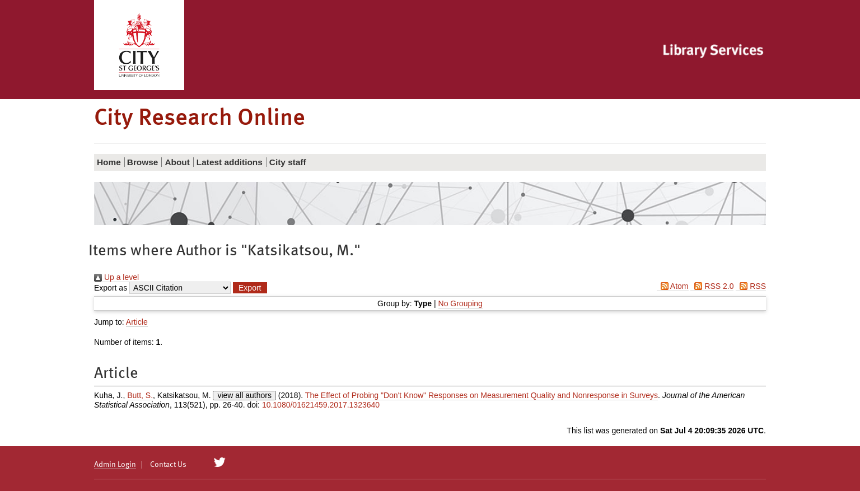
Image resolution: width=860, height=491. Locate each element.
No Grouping (460, 303)
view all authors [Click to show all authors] (244, 395)
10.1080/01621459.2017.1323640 (321, 404)
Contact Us (168, 465)
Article (137, 321)
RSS (751, 286)
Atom (673, 286)
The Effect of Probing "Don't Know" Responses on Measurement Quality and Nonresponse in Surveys (481, 395)
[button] (250, 287)
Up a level (116, 277)
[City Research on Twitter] (219, 462)
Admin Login (115, 465)
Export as (110, 287)
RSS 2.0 (711, 286)
